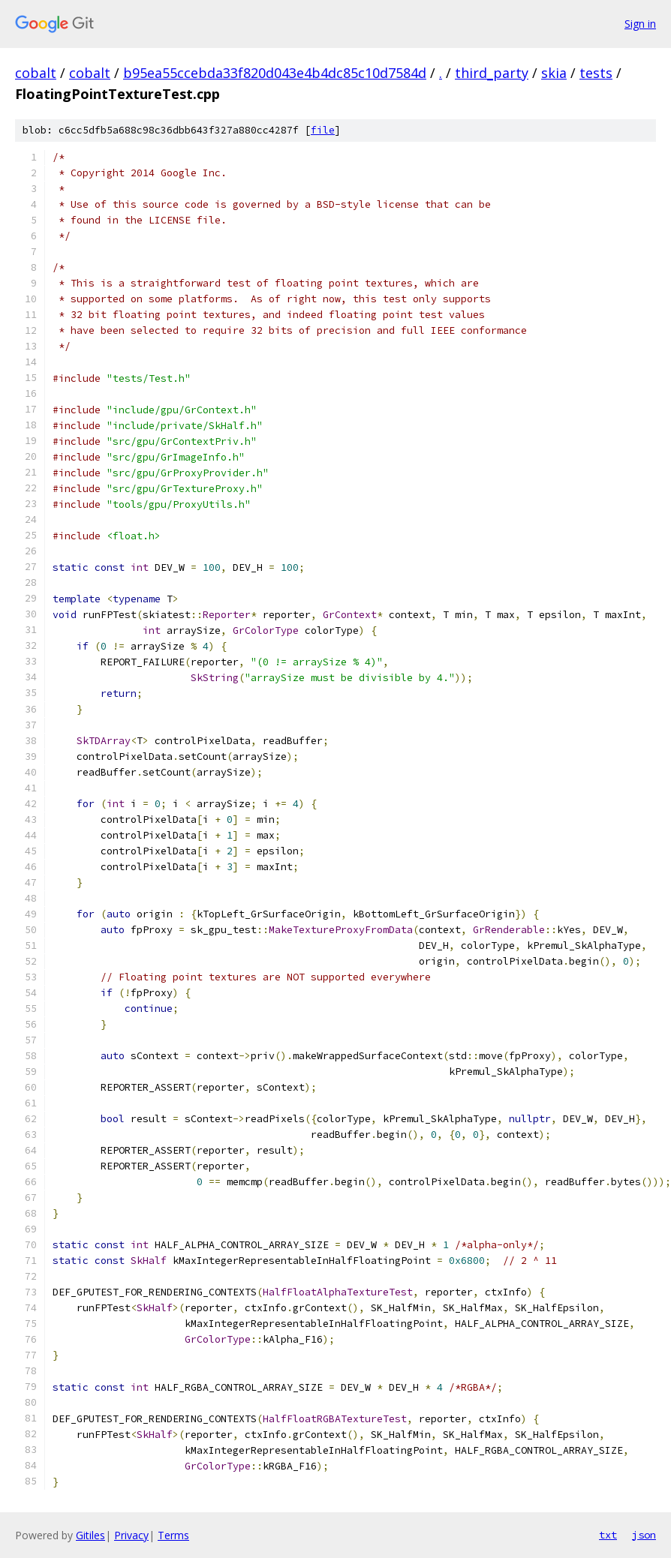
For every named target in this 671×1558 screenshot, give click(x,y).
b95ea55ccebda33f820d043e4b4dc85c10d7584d (274, 73)
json (644, 1534)
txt (608, 1534)
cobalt (35, 73)
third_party (491, 73)
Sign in (640, 24)
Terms (173, 1535)
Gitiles (90, 1535)
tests (595, 73)
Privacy (131, 1535)
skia (554, 73)
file (323, 130)
